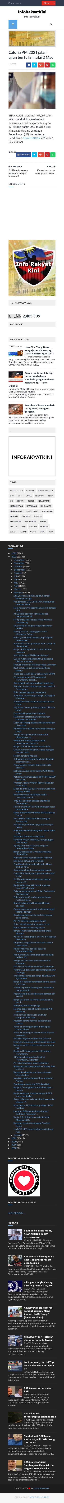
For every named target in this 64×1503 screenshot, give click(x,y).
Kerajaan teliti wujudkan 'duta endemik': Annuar (33, 1081)
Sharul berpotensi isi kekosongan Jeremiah (35, 666)
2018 (14, 1149)
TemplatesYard (35, 1490)
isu (10, 502)
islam (49, 497)
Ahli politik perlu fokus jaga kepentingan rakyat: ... (33, 827)
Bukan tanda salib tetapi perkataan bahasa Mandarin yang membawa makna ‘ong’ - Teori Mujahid (31, 381)
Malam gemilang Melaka (25, 757)
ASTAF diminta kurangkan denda (30, 922)
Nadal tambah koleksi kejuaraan (29, 928)
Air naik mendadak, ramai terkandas (31, 1064)
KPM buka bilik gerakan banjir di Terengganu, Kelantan (29, 1059)
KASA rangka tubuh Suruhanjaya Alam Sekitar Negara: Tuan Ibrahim (39, 1466)
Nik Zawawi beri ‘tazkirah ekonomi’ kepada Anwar (38, 1339)
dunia (28, 497)
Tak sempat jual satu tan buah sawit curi (33, 684)
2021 (14, 1139)
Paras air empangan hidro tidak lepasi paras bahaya (32, 1029)
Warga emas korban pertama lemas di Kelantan (32, 963)
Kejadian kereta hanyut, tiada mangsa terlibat (32, 1023)
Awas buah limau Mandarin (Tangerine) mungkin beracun (39, 410)
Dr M (19, 497)
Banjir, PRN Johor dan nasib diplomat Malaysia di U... (32, 1120)
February (18, 593)
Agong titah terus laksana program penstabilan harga (31, 848)
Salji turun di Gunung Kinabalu (29, 862)
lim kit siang (31, 513)
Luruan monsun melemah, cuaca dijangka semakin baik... (34, 752)
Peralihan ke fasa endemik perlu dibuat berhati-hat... (33, 867)
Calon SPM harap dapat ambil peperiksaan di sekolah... (34, 725)
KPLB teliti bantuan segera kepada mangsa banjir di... (31, 616)
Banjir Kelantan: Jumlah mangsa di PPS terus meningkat (33, 1096)
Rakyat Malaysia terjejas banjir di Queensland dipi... (30, 951)
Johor (30, 502)
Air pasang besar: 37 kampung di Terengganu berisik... (30, 679)
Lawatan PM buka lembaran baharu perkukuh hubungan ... (31, 1114)
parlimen (25, 518)
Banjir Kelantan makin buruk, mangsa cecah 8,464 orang (32, 888)
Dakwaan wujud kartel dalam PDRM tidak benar (34, 773)
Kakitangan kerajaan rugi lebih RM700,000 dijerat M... (34, 779)
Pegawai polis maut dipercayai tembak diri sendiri (34, 996)
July (16, 577)
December (19, 561)
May (16, 584)
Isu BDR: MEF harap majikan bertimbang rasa (33, 1131)
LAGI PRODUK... (16, 1214)
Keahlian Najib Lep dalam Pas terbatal (32, 1040)
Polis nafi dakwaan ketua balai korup (31, 925)
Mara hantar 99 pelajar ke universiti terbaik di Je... (35, 610)
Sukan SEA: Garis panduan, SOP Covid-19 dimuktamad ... (34, 646)
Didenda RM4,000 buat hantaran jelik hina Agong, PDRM (34, 791)
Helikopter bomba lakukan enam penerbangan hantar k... (29, 743)
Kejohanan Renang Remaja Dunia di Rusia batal (34, 710)
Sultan (22, 533)
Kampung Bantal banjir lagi (27, 1006)
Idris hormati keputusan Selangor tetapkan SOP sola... (30, 1017)
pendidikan (14, 523)
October (18, 567)
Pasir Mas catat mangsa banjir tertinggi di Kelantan (34, 698)
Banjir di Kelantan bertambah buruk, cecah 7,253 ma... (35, 984)
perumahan (29, 523)
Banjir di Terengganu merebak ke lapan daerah (33, 1090)
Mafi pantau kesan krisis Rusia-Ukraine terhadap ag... (33, 622)
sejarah (43, 528)
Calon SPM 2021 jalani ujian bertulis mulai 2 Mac (34, 876)
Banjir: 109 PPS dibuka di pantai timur (32, 747)
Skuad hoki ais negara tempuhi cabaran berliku (33, 628)
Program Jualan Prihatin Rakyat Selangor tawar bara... (34, 785)
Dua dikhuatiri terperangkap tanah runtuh (40, 1416)
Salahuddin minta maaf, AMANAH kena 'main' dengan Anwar (38, 1235)
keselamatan (15, 507)
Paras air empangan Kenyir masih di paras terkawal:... (34, 1035)
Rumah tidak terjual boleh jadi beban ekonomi (32, 905)
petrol (42, 523)
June (16, 580)
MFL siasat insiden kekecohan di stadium (34, 967)
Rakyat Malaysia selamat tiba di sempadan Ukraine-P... (34, 1102)
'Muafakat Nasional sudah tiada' (29, 837)
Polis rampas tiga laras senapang (30, 693)
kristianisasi (15, 513)
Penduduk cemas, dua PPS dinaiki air (32, 1085)
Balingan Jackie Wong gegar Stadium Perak (32, 1125)
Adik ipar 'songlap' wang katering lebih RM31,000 (38, 1285)
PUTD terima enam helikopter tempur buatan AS (32, 882)
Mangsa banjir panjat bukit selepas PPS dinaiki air (33, 1011)
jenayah (20, 502)
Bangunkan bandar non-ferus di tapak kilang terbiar (32, 1075)
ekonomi (39, 497)
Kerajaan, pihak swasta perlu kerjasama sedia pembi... (33, 917)
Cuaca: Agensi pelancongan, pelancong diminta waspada (33, 661)
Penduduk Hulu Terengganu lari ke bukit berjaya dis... (34, 957)
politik (13, 528)
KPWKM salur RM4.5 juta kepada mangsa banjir (34, 731)
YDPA (50, 533)
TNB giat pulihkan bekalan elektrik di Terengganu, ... (32, 803)
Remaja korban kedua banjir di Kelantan (33, 858)
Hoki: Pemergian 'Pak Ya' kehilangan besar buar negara (34, 809)
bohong (30, 492)
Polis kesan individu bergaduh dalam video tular (34, 833)
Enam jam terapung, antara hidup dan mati (34, 1043)
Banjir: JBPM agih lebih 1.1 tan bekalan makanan (33, 652)
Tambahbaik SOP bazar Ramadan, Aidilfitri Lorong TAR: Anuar (39, 1440)
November (19, 564)
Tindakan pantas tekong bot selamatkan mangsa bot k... (34, 990)
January (18, 1136)
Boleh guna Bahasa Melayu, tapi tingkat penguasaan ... (33, 640)
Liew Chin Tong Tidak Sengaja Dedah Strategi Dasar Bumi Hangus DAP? (38, 351)
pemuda (37, 518)
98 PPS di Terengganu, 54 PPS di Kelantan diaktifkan (35, 939)
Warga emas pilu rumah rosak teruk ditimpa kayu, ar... (31, 737)
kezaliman (31, 507)
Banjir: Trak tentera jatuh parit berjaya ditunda (32, 933)
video (32, 533)
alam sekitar (15, 492)
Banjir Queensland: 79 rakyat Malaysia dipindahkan (32, 854)
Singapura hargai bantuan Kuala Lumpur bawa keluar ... (33, 945)
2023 (14, 554)
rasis (22, 528)
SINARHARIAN (31, 139)
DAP (11, 497)
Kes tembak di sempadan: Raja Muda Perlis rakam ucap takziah (39, 1261)
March (17, 590)
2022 (14, 558)
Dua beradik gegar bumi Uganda (29, 714)
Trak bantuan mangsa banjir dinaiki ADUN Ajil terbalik (34, 978)
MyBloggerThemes (33, 1498)
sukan (12, 533)
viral (41, 533)
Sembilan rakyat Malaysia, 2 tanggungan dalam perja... (33, 842)
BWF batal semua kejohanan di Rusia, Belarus (32, 670)
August (18, 574)
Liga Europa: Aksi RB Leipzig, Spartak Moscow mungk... (32, 598)
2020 (14, 1143)
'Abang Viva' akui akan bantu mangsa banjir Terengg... (35, 972)
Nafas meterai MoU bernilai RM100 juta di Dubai (34, 815)
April (16, 587)
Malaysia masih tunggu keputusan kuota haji (34, 1047)
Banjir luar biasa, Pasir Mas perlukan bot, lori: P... (33, 1002)
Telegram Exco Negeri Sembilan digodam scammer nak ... (34, 761)
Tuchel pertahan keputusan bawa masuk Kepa (34, 704)
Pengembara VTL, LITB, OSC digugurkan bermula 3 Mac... (34, 604)
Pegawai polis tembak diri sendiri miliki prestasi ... (32, 767)
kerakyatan (43, 502)
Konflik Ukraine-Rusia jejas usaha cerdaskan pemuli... (30, 797)
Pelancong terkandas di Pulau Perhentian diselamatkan (34, 893)
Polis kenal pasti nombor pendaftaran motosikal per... (32, 899)
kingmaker (45, 507)
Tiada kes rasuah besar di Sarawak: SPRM (34, 675)
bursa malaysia (45, 492)
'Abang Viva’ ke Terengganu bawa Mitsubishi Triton (30, 634)
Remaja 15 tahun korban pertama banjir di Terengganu (34, 689)
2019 (14, 1146)
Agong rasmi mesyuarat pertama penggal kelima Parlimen (34, 911)
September (20, 571)
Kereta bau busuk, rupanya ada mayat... (33, 871)
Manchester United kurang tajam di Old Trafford (33, 1108)
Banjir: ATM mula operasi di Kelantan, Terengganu (32, 1053)
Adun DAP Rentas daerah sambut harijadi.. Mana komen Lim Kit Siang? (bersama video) (38, 1313)
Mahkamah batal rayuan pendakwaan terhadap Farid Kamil (32, 719)
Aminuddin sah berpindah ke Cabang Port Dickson (34, 1069)
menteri (13, 518)
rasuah (32, 528)
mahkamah (46, 513)
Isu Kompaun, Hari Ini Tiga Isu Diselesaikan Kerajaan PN (39, 1366)
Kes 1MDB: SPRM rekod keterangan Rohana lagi (32, 821)
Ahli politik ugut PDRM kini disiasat (31, 656)
